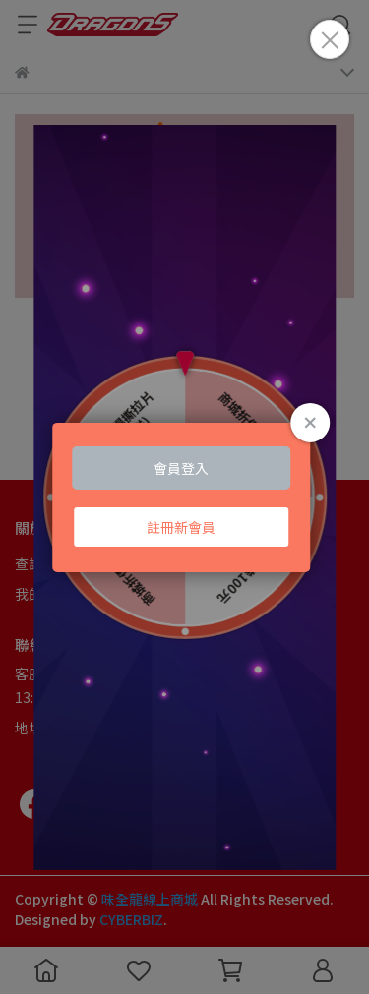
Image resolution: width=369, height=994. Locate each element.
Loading (185, 496)
